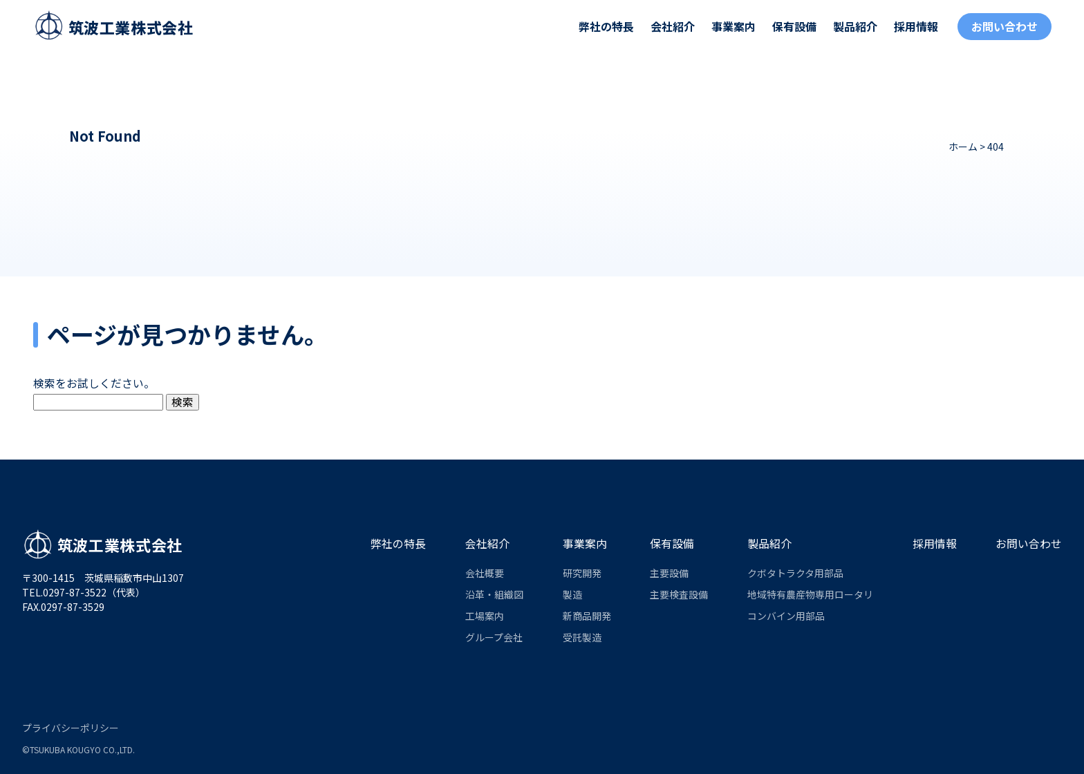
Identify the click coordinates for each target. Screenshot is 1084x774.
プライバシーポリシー (70, 728)
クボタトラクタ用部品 (795, 573)
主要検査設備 (679, 594)
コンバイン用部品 (786, 616)
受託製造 (582, 637)
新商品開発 (587, 616)
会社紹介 (673, 26)
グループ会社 (494, 637)
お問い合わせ (1004, 26)
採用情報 (916, 26)
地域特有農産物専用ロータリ (810, 594)
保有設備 (794, 26)
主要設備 (669, 573)
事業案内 (733, 26)
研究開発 (582, 573)
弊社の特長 (606, 26)
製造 (572, 594)
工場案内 (484, 616)
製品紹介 (855, 26)
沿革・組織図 (494, 594)
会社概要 (484, 573)
